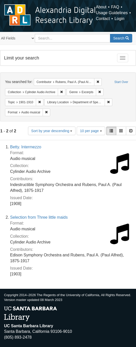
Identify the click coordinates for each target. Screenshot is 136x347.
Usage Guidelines (112, 13)
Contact (103, 18)
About (101, 7)
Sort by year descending (51, 131)
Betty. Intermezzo (25, 147)
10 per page (91, 131)
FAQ (115, 7)
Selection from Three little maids (39, 217)
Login (119, 18)
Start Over (121, 82)
